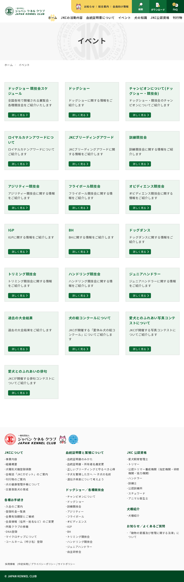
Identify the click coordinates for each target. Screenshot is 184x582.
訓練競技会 (74, 506)
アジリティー (75, 511)
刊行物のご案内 (16, 479)
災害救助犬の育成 (17, 489)
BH (69, 531)
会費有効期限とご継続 (20, 516)
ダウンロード (158, 6)
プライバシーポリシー (43, 564)
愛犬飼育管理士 (138, 459)
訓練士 (132, 483)
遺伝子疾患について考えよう (85, 479)
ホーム (52, 17)
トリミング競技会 (78, 536)
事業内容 (11, 459)
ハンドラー (135, 478)
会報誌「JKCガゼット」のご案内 (27, 474)
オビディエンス (77, 521)
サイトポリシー (66, 564)
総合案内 (103, 6)
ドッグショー (75, 501)
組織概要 (11, 464)
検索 (140, 7)
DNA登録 (11, 531)
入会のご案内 (14, 506)
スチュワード (136, 493)
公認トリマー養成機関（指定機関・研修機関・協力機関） (153, 471)
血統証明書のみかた (80, 459)
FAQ (175, 7)
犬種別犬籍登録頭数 (18, 469)
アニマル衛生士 (138, 498)
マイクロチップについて (21, 536)
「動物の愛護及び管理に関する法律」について (153, 535)
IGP (69, 526)
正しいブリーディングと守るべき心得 (91, 469)
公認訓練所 (135, 488)
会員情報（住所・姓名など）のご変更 (30, 521)
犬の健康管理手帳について (23, 484)
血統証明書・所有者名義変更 (85, 464)
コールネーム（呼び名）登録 (24, 542)
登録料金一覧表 (16, 511)
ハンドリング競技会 (80, 542)
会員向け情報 (121, 6)
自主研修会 (74, 552)
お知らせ (89, 6)
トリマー (134, 464)
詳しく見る (18, 115)
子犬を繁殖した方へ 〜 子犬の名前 (89, 474)
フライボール (75, 516)
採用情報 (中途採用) (17, 564)
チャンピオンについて (81, 496)
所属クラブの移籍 (17, 526)
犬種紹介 (134, 515)
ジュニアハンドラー (79, 547)
